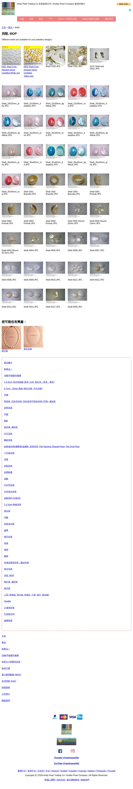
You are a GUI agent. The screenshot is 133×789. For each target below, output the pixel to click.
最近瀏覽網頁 (73, 780)
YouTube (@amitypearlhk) (66, 763)
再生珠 (7, 511)
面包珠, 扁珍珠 (11, 427)
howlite (7, 601)
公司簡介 (6, 694)
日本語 (41, 771)
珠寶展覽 (6, 687)
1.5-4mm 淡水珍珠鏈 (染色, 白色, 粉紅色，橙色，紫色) (29, 382)
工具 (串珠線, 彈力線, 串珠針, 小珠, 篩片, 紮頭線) (26, 595)
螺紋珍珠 (8, 440)
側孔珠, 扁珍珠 (11, 582)
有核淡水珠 (9, 524)
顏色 (41, 19)
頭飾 (6, 479)
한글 (48, 771)
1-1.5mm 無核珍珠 (12, 504)
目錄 (22, 19)
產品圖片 (8, 363)
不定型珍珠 (9, 485)
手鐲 (6, 395)
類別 (31, 19)
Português (101, 771)
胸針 (6, 421)
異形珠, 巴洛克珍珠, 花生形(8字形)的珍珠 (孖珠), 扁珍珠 (30, 401)
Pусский (111, 771)
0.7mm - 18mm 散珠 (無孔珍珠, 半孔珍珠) (23, 388)
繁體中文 (22, 771)
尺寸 (51, 19)
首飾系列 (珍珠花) (12, 498)
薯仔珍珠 (8, 537)
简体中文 (32, 771)
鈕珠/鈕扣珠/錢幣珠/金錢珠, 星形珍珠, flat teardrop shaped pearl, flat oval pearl (41, 446)
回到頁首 (61, 780)
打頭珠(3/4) (9, 614)
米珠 (6, 543)
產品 (10, 27)
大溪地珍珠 (9, 608)
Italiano (91, 771)
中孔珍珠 (8, 434)
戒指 (6, 550)
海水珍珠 (8, 569)
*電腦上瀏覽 (49, 780)
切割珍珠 (8, 466)
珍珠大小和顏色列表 (67, 19)
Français (82, 771)
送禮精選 (8, 472)
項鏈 (6, 517)
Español (73, 771)
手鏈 (6, 414)
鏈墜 (6, 530)
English (64, 771)
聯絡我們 (109, 19)
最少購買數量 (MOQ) (11, 675)
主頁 (4, 27)
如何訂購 (6, 668)
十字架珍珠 (9, 453)
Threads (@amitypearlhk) (66, 758)
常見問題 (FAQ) (9, 681)
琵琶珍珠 (8, 408)
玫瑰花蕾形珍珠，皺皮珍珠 (16, 563)
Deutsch (55, 771)
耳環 (6, 459)
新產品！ (8, 369)
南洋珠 (7, 588)
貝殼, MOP (9, 575)
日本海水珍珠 (10, 492)
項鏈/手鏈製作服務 (90, 19)
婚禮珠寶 (8, 621)
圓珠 (6, 556)
